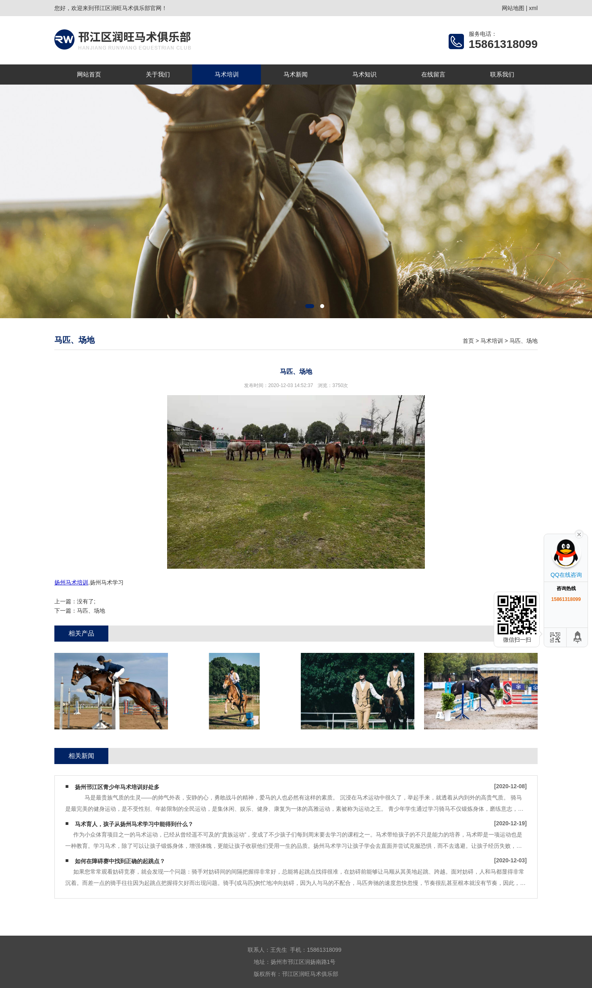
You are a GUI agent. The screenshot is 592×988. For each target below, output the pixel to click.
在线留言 (433, 74)
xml (533, 8)
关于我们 (158, 74)
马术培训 (227, 74)
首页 (468, 341)
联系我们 (502, 74)
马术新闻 (296, 74)
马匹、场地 (523, 341)
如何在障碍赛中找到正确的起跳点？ (120, 861)
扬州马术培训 (71, 582)
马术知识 (364, 74)
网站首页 (89, 74)
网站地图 (513, 8)
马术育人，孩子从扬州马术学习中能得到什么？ (134, 824)
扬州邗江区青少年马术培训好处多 (117, 787)
